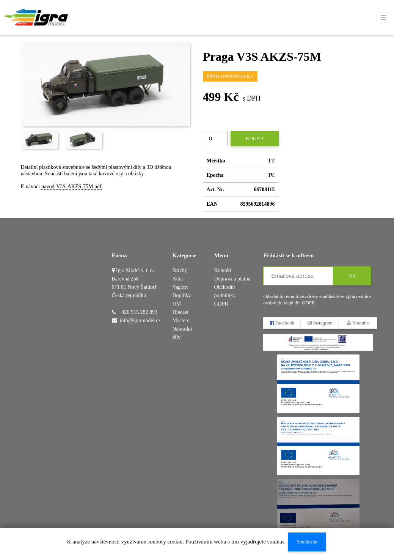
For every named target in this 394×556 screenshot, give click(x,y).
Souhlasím (307, 542)
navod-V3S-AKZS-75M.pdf (71, 186)
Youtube (358, 323)
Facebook (282, 323)
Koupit (255, 138)
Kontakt (222, 270)
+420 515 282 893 (138, 312)
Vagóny (181, 287)
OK (352, 276)
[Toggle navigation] (383, 17)
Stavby (180, 270)
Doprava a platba (232, 279)
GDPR (221, 304)
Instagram (320, 323)
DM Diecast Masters (181, 312)
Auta (178, 279)
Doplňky (182, 295)
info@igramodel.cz (140, 320)
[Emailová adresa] (298, 275)
